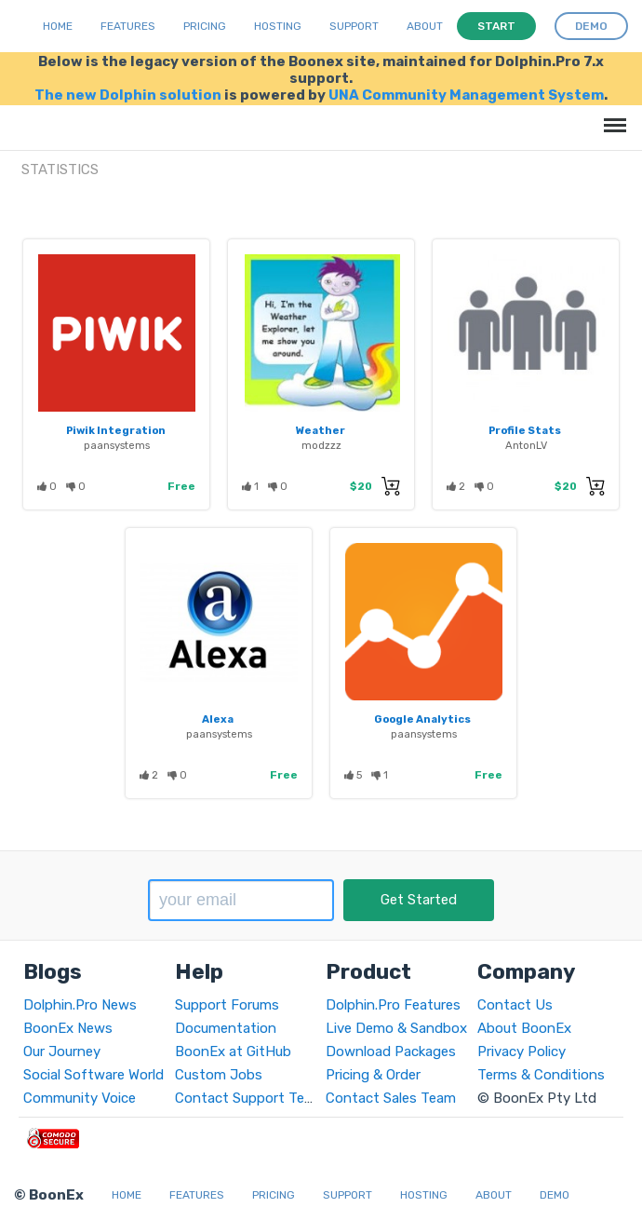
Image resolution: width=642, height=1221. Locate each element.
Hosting (277, 26)
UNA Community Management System (466, 95)
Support (354, 26)
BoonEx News (68, 1028)
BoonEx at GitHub (233, 1051)
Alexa (218, 719)
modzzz (321, 445)
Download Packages (391, 1051)
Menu (612, 116)
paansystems (117, 445)
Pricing (204, 26)
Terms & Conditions (541, 1074)
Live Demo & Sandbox (396, 1028)
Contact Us (515, 1005)
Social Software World (93, 1074)
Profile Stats (524, 430)
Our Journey (61, 1051)
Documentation (225, 1028)
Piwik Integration (116, 430)
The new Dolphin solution (127, 95)
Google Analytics (422, 719)
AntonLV (526, 445)
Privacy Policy (521, 1051)
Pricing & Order (373, 1074)
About (425, 26)
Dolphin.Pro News (80, 1005)
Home (58, 26)
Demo (554, 1194)
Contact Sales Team (391, 1098)
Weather (320, 430)
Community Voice (79, 1098)
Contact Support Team (249, 1098)
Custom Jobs (218, 1074)
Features (127, 26)
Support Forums (227, 1005)
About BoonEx (524, 1028)
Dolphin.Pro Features (393, 1005)
